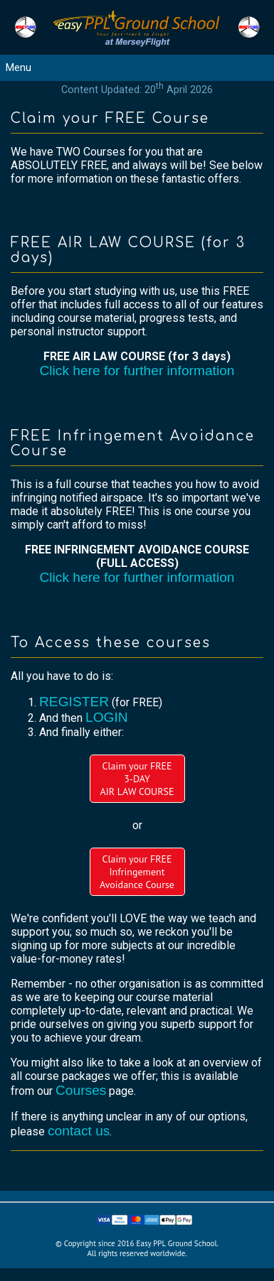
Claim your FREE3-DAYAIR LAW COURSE (137, 779)
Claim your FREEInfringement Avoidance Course (137, 872)
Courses (81, 1090)
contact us (79, 1130)
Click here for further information (136, 370)
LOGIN (106, 717)
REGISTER (74, 701)
